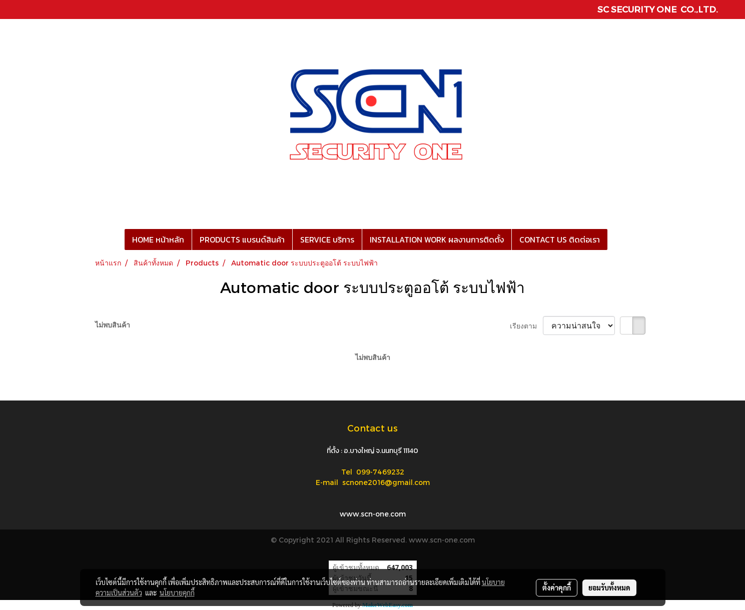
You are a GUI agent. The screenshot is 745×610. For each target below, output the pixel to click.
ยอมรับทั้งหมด (609, 587)
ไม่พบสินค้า (112, 324)
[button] (616, 240)
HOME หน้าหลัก (158, 240)
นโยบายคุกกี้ (177, 592)
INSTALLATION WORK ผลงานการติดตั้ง (437, 240)
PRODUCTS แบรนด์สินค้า (242, 240)
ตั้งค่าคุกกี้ (556, 587)
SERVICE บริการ (327, 240)
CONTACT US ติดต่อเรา (559, 240)
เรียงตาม (526, 326)
